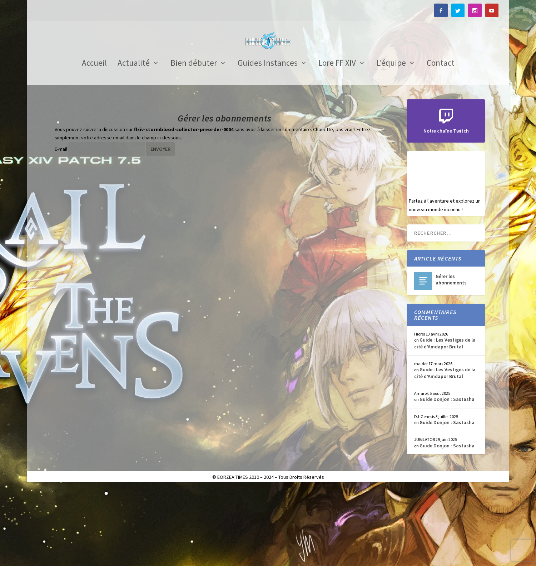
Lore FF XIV (337, 143)
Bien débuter (193, 143)
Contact (441, 143)
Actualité (134, 143)
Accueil (94, 143)
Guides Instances (268, 143)
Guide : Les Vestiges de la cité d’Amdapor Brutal (445, 421)
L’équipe (391, 143)
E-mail (61, 227)
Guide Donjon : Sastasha (447, 478)
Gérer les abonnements (451, 358)
